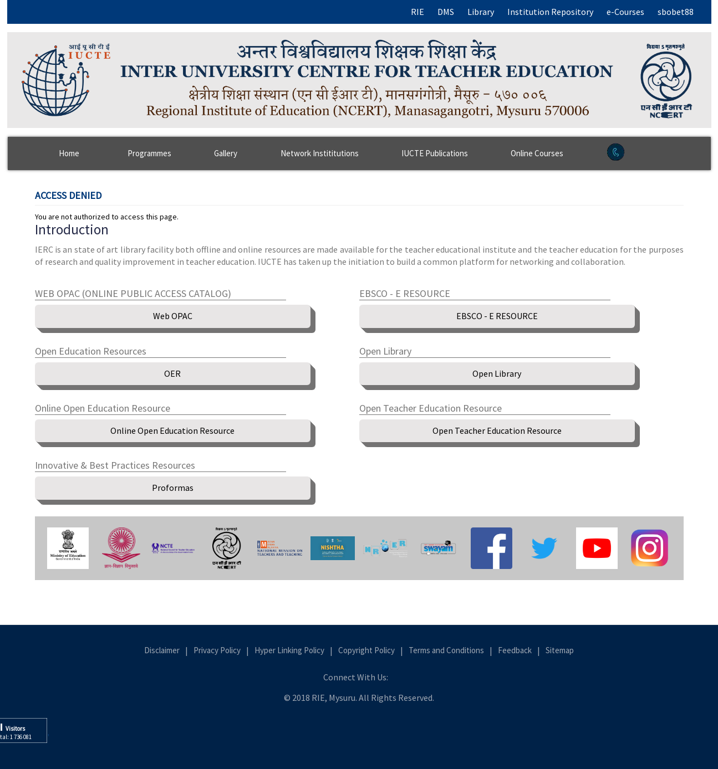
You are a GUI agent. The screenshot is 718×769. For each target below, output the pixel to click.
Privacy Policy (217, 650)
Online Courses (537, 153)
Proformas (172, 487)
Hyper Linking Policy (289, 650)
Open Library (496, 373)
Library (480, 11)
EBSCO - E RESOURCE (497, 315)
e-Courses (625, 11)
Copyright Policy (366, 650)
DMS (445, 11)
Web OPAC (172, 315)
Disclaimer (162, 650)
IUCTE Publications (434, 153)
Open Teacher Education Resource (497, 430)
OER (172, 373)
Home (69, 153)
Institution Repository (550, 11)
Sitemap (560, 650)
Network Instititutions (320, 153)
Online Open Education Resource (172, 430)
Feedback (515, 650)
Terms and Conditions (446, 650)
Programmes (149, 153)
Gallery (225, 153)
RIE (417, 11)
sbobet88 (676, 11)
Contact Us (645, 158)
